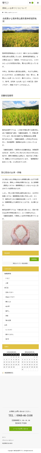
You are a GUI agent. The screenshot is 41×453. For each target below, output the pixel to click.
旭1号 (7, 339)
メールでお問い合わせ (20, 429)
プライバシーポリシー (8, 440)
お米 (5, 325)
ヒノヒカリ (9, 329)
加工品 (6, 287)
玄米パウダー (9, 292)
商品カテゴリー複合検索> (20, 263)
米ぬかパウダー (10, 297)
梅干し (8, 311)
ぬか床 (8, 306)
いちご (8, 278)
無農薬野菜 (7, 273)
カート (4, 437)
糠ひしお (8, 301)
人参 (7, 283)
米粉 (7, 315)
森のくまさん (9, 334)
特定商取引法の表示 (7, 443)
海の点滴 (8, 320)
